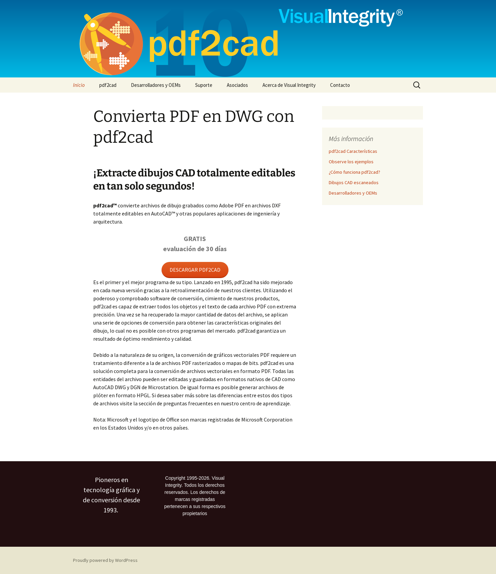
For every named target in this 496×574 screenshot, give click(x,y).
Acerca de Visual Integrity (289, 85)
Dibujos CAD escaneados (354, 182)
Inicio (79, 85)
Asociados (237, 85)
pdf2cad (107, 85)
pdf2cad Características (353, 151)
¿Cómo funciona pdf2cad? (354, 172)
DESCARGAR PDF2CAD (195, 269)
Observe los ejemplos (351, 162)
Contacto (340, 85)
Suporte (203, 85)
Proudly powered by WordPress (105, 560)
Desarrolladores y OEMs (156, 85)
